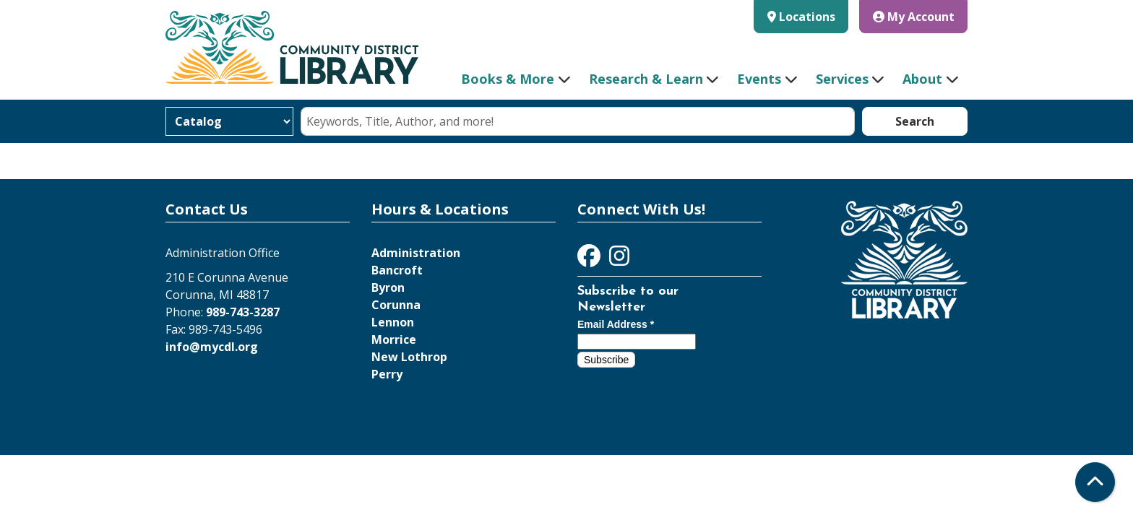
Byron (388, 287)
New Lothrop (409, 357)
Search (914, 121)
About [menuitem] (922, 78)
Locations (807, 17)
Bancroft (397, 270)
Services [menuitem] (842, 78)
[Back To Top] (1095, 482)
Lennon (392, 322)
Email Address (615, 324)
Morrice (393, 339)
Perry (386, 374)
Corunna (396, 305)
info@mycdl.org (211, 347)
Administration (415, 253)
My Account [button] (914, 17)
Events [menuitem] (759, 78)
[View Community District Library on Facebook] (590, 260)
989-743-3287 (243, 312)
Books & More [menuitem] (507, 78)
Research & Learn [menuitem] (646, 78)
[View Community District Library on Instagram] (619, 260)
